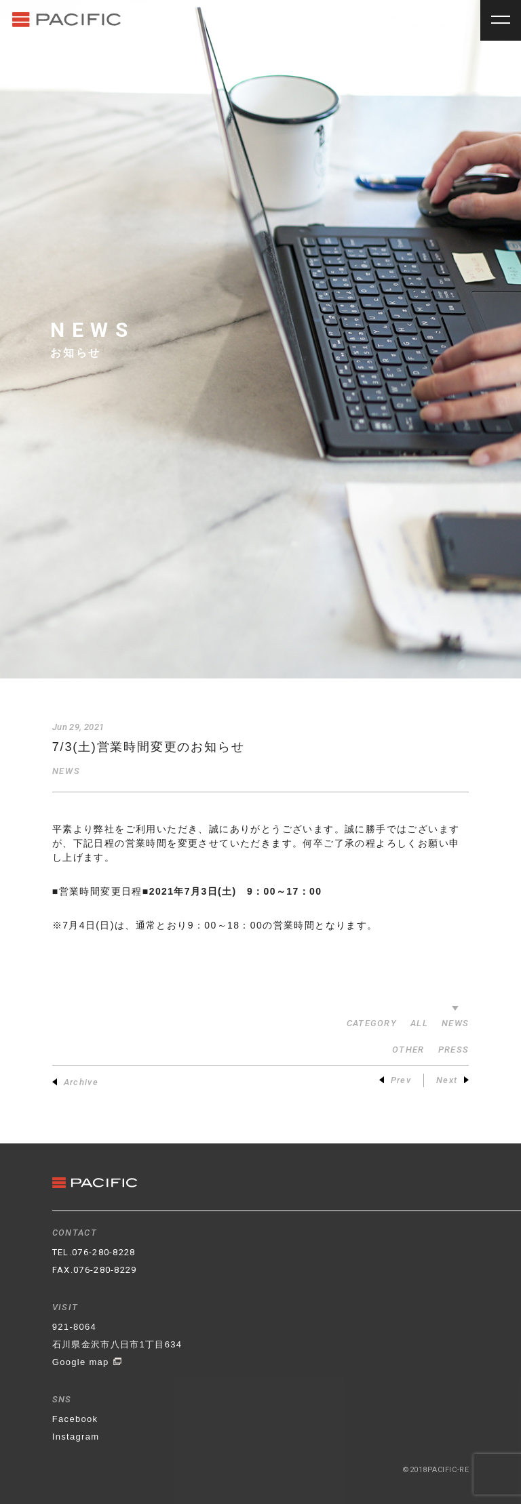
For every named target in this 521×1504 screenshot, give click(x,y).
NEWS (66, 771)
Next (452, 1080)
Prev (395, 1080)
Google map (87, 1362)
